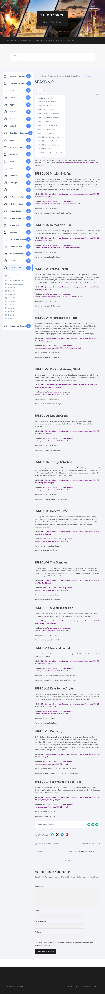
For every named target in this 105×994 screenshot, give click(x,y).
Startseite (11, 40)
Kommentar (39, 886)
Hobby (37, 40)
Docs (44, 76)
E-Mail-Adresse (41, 921)
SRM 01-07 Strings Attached (47, 125)
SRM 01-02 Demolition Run (47, 105)
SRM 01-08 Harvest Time (46, 129)
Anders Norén (84, 987)
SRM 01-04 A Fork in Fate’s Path (48, 113)
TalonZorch (52, 15)
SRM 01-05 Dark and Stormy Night (49, 117)
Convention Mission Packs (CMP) (82, 851)
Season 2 (39, 851)
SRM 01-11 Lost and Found (48, 141)
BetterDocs (71, 861)
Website (38, 932)
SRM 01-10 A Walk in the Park (49, 137)
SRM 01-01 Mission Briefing (47, 101)
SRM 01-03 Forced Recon (46, 109)
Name (37, 911)
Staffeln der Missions (75, 76)
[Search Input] (55, 57)
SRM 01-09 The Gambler (46, 133)
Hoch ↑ (95, 987)
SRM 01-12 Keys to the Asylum (49, 145)
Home (37, 76)
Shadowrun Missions (54, 40)
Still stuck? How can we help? (47, 843)
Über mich (72, 40)
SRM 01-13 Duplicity (46, 149)
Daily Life (25, 40)
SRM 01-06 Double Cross (46, 121)
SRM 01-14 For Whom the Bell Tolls (50, 153)
